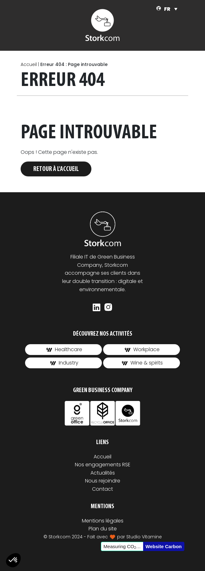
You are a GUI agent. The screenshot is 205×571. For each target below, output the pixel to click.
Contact (102, 489)
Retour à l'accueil (56, 169)
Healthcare (64, 349)
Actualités (102, 472)
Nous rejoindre (102, 480)
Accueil (29, 64)
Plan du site (103, 528)
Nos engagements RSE (102, 464)
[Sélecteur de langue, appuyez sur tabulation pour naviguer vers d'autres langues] (171, 9)
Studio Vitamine (144, 537)
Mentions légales (102, 520)
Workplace (142, 349)
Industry (64, 362)
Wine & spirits (142, 362)
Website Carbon (164, 546)
